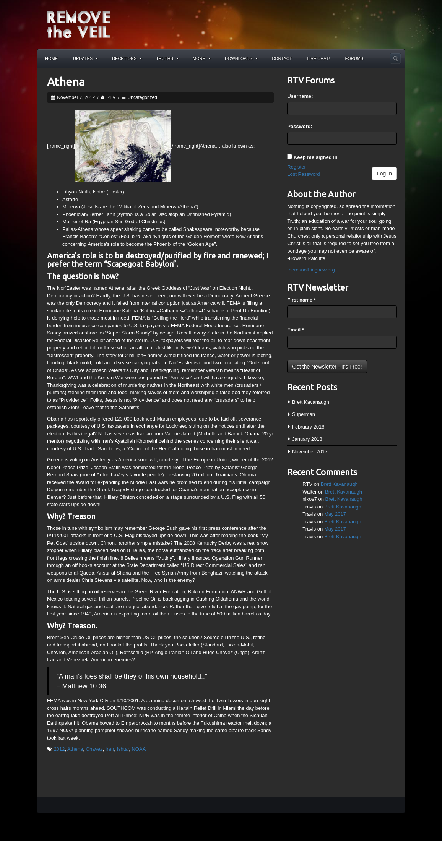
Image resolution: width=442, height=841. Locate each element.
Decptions (127, 58)
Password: (299, 126)
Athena (65, 81)
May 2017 (335, 514)
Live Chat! (318, 58)
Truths (167, 58)
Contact (282, 58)
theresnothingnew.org (311, 270)
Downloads (241, 58)
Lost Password (303, 174)
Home (51, 58)
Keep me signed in (316, 157)
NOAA (139, 749)
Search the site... (395, 58)
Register (296, 167)
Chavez (94, 749)
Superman (303, 414)
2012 (59, 749)
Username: (300, 96)
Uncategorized (142, 97)
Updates (85, 58)
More (202, 58)
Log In (384, 173)
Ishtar (123, 749)
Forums (354, 58)
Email (295, 330)
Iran (110, 749)
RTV (110, 97)
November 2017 (310, 452)
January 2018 (307, 439)
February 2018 (308, 427)
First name (301, 300)
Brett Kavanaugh (310, 402)
